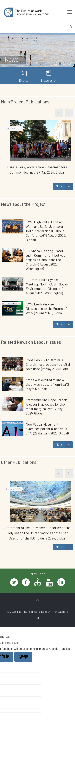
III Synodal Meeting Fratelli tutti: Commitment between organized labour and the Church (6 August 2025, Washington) (46, 260)
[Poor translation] (23, 657)
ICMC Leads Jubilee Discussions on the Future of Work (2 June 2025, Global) (46, 308)
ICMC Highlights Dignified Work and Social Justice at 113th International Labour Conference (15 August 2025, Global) (46, 231)
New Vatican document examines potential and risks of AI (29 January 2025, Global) (47, 428)
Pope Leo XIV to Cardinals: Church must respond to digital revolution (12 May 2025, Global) (48, 364)
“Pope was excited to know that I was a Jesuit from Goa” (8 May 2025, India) (48, 384)
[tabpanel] (37, 149)
